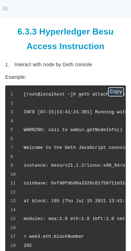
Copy (116, 92)
